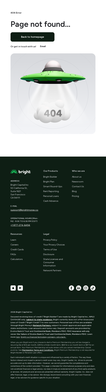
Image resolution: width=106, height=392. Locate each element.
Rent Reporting (51, 191)
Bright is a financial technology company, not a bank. (43, 337)
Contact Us (78, 186)
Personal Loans (51, 196)
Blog (74, 191)
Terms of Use (50, 249)
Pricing (75, 196)
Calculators (17, 259)
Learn (13, 239)
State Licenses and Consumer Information (53, 262)
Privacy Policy (50, 239)
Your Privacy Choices (54, 244)
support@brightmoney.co (24, 210)
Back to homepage (32, 36)
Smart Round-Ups (52, 186)
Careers (14, 244)
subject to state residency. (39, 319)
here (18, 337)
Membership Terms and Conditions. (38, 350)
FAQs (13, 254)
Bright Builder (50, 176)
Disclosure (48, 254)
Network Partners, (42, 325)
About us (77, 176)
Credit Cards (17, 249)
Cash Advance (50, 201)
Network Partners (52, 270)
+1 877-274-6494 (20, 225)
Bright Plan (48, 181)
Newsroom (77, 181)
